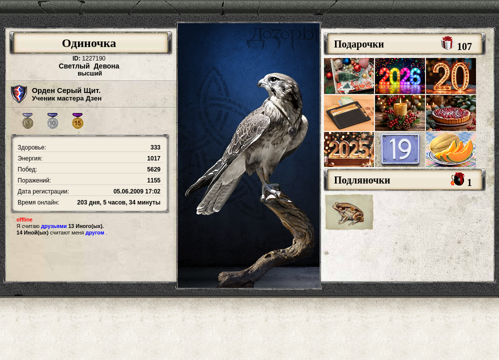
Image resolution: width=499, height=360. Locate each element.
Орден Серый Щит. (66, 90)
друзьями (53, 226)
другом (95, 233)
